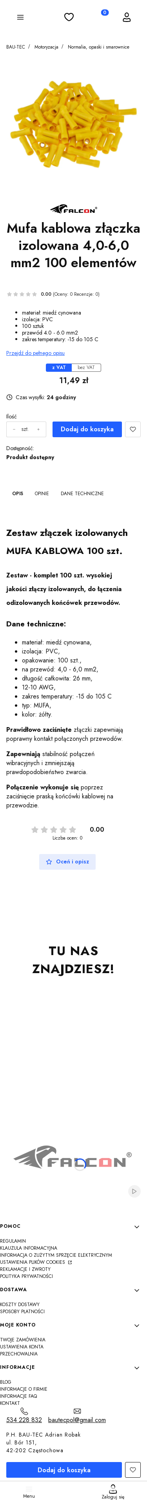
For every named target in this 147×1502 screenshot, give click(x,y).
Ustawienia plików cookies (33, 1262)
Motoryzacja (46, 47)
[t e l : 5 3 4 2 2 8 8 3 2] (24, 1415)
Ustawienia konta (22, 1346)
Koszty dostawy (20, 1304)
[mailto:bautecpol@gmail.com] (77, 1415)
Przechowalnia (19, 1353)
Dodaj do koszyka (87, 429)
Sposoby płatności (22, 1311)
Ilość (11, 416)
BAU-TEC (15, 47)
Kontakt (10, 1403)
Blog (5, 1382)
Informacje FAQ (18, 1396)
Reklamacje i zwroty (25, 1269)
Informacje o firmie (23, 1389)
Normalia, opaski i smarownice (98, 47)
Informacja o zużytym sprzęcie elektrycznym (56, 1255)
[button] (20, 18)
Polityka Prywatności (26, 1276)
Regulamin (13, 1241)
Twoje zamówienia (22, 1339)
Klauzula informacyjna (28, 1248)
